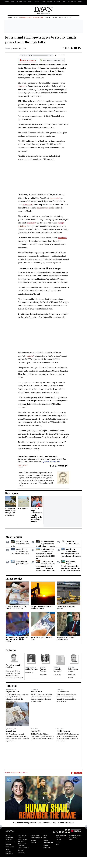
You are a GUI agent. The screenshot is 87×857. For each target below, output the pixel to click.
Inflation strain (36, 692)
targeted (30, 356)
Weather (33, 840)
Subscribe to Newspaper (22, 836)
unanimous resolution (45, 208)
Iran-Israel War (38, 17)
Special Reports (49, 843)
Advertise (57, 1)
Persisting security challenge (13, 666)
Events (64, 1)
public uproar (28, 205)
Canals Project (23, 465)
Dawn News (47, 847)
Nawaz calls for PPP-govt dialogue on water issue (10, 511)
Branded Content (23, 847)
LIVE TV (12, 1)
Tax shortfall (35, 731)
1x (56, 55)
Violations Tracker (25, 17)
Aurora (43, 1)
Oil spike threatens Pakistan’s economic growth (41, 608)
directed (21, 86)
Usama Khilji (29, 673)
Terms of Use (10, 847)
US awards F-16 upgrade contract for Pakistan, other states (20, 551)
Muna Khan (43, 675)
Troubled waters (63, 692)
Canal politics (23, 508)
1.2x (59, 55)
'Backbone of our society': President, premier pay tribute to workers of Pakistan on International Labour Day (45, 566)
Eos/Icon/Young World (61, 836)
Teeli (57, 844)
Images (30, 1)
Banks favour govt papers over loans (42, 638)
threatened (62, 238)
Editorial (11, 685)
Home (10, 17)
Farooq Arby (57, 675)
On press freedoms (12, 692)
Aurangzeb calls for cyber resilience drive (66, 638)
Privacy (8, 849)
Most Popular (14, 537)
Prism (45, 838)
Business (61, 17)
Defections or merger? (73, 670)
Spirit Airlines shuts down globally (66, 608)
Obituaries (43, 4)
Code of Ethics (10, 842)
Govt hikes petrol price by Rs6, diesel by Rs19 (20, 543)
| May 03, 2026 (43, 13)
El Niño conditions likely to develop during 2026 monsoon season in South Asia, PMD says (45, 553)
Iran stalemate (11, 731)
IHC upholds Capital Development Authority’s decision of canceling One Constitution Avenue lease (70, 566)
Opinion (54, 17)
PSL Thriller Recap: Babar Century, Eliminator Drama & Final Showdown (43, 822)
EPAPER (7, 1)
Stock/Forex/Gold (36, 838)
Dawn (45, 835)
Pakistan (47, 17)
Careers (80, 1)
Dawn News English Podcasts (16, 772)
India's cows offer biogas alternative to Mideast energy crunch (45, 543)
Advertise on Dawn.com (22, 844)
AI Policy (8, 844)
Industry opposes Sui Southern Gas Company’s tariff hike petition (17, 639)
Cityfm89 (58, 839)
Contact (8, 835)
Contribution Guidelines (10, 838)
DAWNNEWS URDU (21, 1)
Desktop (33, 843)
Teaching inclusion (63, 731)
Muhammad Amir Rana (13, 671)
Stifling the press (31, 669)
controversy (31, 223)
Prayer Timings (35, 835)
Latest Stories (14, 578)
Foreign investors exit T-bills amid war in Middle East (16, 608)
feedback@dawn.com (52, 461)
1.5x (63, 55)
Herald (36, 1)
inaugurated (55, 198)
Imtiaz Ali (7, 48)
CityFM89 (49, 1)
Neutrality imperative (58, 670)
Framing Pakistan (43, 670)
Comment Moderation (9, 852)
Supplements (71, 1)
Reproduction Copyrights (22, 840)
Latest (16, 17)
